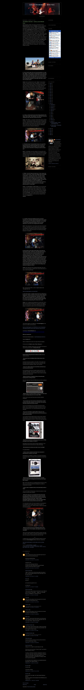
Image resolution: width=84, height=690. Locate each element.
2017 (51, 97)
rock (28, 547)
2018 (51, 95)
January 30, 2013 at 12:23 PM (32, 559)
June (51, 113)
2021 (51, 91)
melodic (44, 546)
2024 (51, 86)
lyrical (40, 546)
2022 (51, 89)
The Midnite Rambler (28, 633)
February (52, 119)
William (26, 616)
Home (35, 684)
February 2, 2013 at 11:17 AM (32, 671)
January (52, 121)
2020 (51, 92)
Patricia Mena (27, 638)
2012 (51, 128)
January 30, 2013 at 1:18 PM (31, 576)
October (52, 107)
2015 (51, 100)
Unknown (27, 604)
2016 (51, 98)
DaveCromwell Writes (42, 5)
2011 (51, 130)
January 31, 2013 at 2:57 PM (31, 630)
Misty (26, 578)
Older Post (45, 684)
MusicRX (26, 673)
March (52, 118)
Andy (26, 597)
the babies (32, 547)
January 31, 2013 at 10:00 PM (32, 642)
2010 (51, 131)
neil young (25, 547)
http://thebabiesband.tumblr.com (39, 336)
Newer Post (25, 684)
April (51, 116)
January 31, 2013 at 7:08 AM (31, 586)
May (51, 115)
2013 (51, 103)
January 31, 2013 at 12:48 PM (32, 607)
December (52, 104)
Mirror (26, 553)
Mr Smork (27, 665)
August (52, 110)
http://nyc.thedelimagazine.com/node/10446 (30, 291)
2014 (51, 101)
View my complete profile (53, 163)
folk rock (32, 546)
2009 (51, 133)
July (51, 112)
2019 (51, 94)
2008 (51, 134)
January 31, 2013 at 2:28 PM (31, 622)
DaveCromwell (27, 570)
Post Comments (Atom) (31, 686)
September (52, 109)
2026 (51, 83)
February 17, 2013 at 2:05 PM (32, 680)
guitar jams (36, 546)
